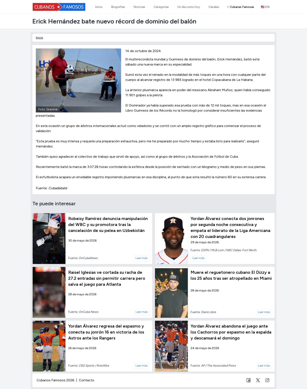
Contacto (86, 380)
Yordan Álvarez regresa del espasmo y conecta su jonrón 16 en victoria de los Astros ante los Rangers (106, 332)
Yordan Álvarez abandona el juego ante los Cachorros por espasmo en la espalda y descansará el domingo (231, 332)
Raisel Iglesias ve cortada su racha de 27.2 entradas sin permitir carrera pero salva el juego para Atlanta (106, 278)
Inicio (39, 37)
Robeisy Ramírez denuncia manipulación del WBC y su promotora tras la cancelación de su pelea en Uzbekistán (108, 224)
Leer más (142, 258)
